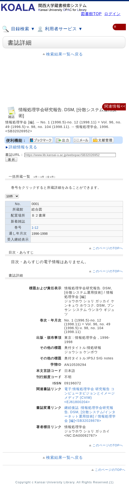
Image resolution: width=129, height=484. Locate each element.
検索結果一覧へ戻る (64, 54)
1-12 (34, 228)
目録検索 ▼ (18, 29)
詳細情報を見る (23, 147)
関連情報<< (115, 106)
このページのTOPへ (107, 248)
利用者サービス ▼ (59, 29)
